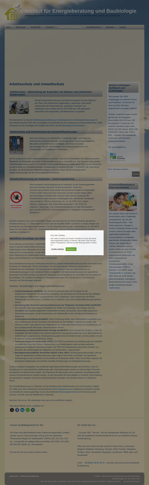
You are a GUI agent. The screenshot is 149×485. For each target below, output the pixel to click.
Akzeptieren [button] (71, 249)
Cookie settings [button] (57, 249)
